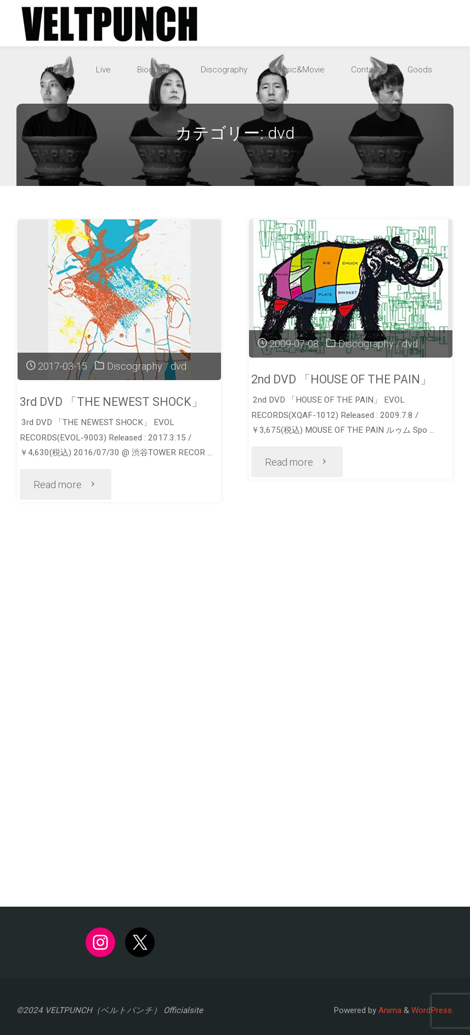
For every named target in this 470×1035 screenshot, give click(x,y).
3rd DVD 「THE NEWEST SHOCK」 (111, 402)
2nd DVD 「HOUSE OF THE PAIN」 (341, 379)
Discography (134, 366)
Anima (388, 1010)
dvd (178, 366)
